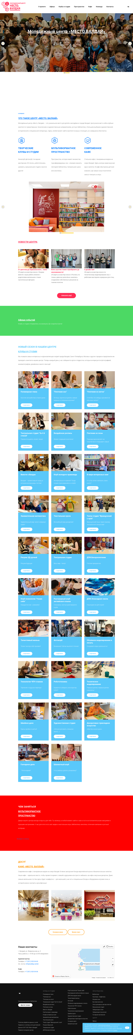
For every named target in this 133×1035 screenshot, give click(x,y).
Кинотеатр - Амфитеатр (99, 994)
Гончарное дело (72, 1019)
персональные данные (102, 1025)
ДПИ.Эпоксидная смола (74, 993)
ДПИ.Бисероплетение (49, 1027)
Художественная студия (74, 1013)
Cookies (106, 1030)
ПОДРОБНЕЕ (26, 402)
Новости (95, 1021)
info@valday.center (32, 961)
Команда (99, 6)
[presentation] (3, 44)
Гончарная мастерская (99, 1012)
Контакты (110, 6)
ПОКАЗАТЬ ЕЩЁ (66, 293)
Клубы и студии (64, 6)
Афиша (52, 6)
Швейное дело (72, 1011)
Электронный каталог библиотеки (27, 999)
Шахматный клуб (72, 1021)
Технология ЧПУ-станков (74, 1003)
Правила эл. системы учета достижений (29, 1022)
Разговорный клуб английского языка (78, 990)
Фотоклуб (70, 998)
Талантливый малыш (73, 996)
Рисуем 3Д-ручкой (48, 1022)
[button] (63, 73)
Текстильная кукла (48, 1017)
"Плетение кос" (47, 994)
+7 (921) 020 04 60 (31, 959)
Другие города (25, 1003)
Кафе (90, 6)
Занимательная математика (50, 1015)
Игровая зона (96, 997)
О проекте (42, 6)
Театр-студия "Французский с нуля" (52, 1020)
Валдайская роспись (48, 1002)
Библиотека (96, 992)
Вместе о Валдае (47, 1007)
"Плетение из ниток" (48, 997)
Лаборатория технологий (99, 1010)
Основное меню (58, 930)
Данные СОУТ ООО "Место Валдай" (27, 1025)
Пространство (79, 6)
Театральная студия (48, 1025)
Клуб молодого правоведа (50, 1010)
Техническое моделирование (76, 1008)
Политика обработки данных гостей (28, 1020)
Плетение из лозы (48, 1004)
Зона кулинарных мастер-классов (102, 1002)
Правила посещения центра (25, 1027)
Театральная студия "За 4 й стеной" (52, 999)
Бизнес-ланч (76, 930)
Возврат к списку (23, 836)
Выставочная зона (98, 999)
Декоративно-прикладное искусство (78, 1016)
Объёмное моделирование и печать (77, 1001)
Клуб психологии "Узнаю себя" (76, 988)
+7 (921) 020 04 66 (31, 969)
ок (127, 1027)
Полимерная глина (48, 992)
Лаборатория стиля (98, 1007)
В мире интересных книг (49, 1012)
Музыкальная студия (98, 1004)
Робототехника (72, 1006)
